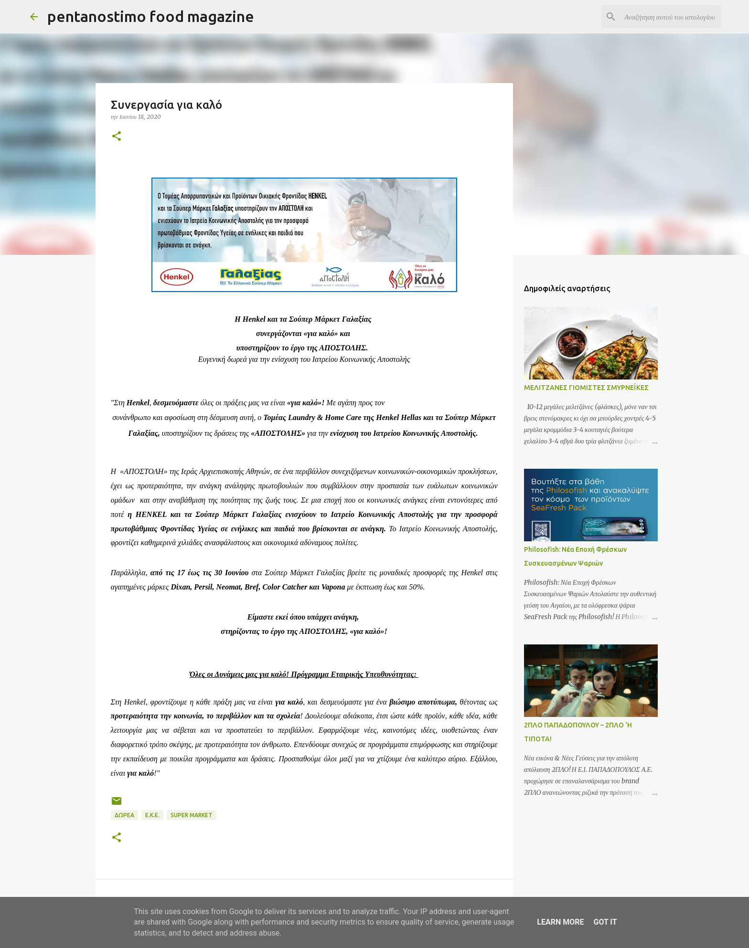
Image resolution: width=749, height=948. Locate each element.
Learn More (560, 922)
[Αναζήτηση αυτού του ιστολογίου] (671, 16)
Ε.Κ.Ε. (152, 815)
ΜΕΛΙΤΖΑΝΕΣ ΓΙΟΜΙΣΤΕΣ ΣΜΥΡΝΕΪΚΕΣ (586, 387)
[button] (116, 136)
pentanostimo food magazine (150, 16)
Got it (605, 922)
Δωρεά (124, 815)
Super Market (192, 815)
